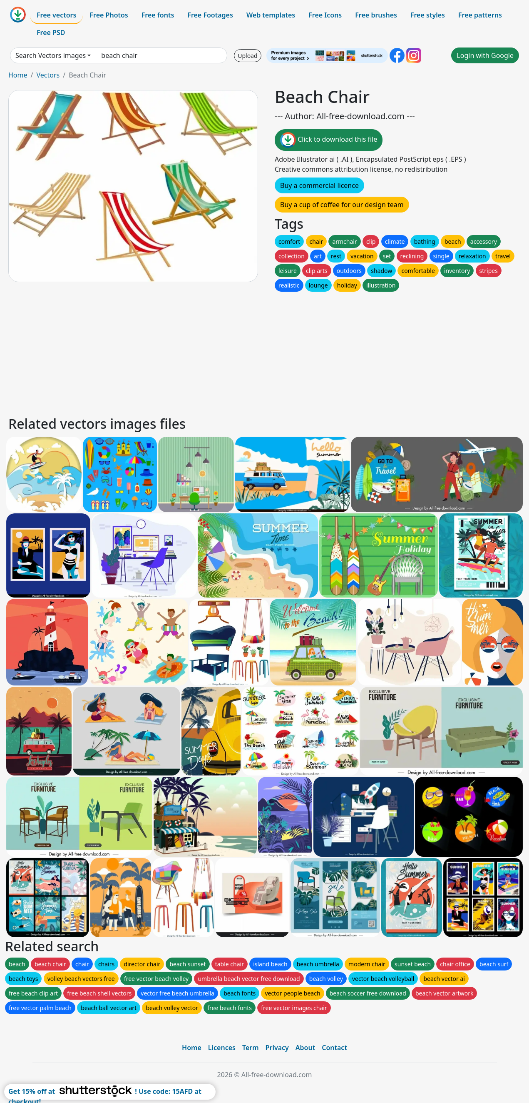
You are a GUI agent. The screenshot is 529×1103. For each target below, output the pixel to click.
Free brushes (376, 15)
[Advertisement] (257, 351)
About (305, 1047)
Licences (222, 1047)
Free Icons (325, 15)
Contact (334, 1047)
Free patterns (480, 15)
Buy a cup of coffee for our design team (342, 204)
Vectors (48, 75)
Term (250, 1047)
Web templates (270, 15)
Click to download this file (328, 140)
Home (17, 75)
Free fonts (158, 15)
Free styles (427, 15)
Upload (247, 56)
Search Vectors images (50, 55)
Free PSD (51, 32)
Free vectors (56, 15)
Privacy (277, 1047)
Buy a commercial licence (319, 185)
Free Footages (210, 15)
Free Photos (108, 15)
